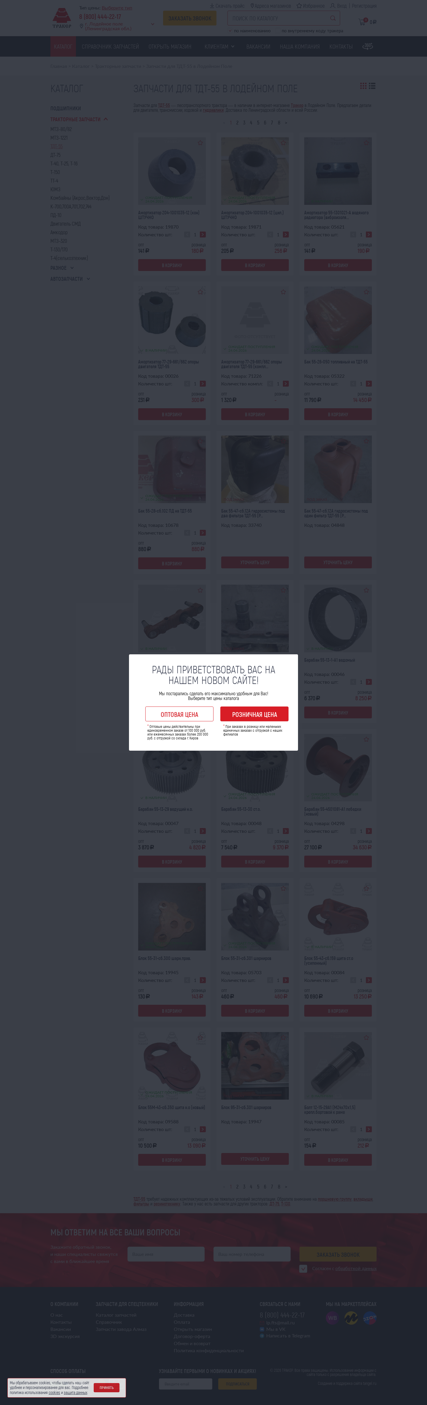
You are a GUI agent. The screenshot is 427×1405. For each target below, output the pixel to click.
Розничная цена (254, 714)
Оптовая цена (179, 714)
